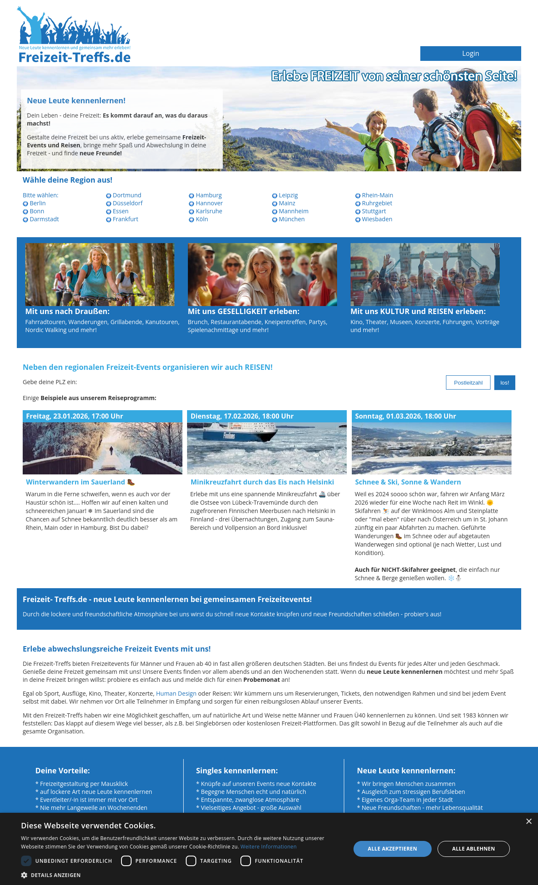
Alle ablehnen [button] (473, 848)
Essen (117, 211)
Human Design (176, 693)
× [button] (528, 822)
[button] (181, 875)
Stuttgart (370, 211)
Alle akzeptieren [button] (392, 848)
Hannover (206, 203)
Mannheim (290, 211)
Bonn (33, 211)
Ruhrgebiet (374, 203)
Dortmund (124, 195)
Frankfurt (122, 219)
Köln (198, 219)
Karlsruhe (205, 211)
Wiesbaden (374, 219)
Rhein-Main (374, 195)
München (288, 219)
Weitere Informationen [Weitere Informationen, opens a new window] (268, 846)
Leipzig (285, 195)
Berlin (34, 203)
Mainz (283, 203)
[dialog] (269, 849)
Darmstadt (41, 219)
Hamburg (205, 195)
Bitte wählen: (40, 195)
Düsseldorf (124, 203)
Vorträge (487, 322)
